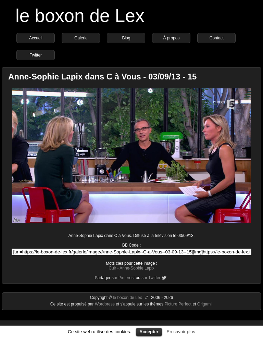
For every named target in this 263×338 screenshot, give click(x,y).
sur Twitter (150, 277)
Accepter (149, 331)
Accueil (35, 38)
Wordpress (105, 304)
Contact (217, 38)
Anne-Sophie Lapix (137, 268)
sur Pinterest (123, 277)
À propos (171, 38)
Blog (126, 38)
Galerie (81, 38)
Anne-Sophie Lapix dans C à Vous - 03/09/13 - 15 (102, 76)
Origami (204, 304)
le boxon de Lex (80, 15)
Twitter (36, 55)
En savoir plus (180, 331)
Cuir (112, 268)
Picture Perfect (177, 304)
